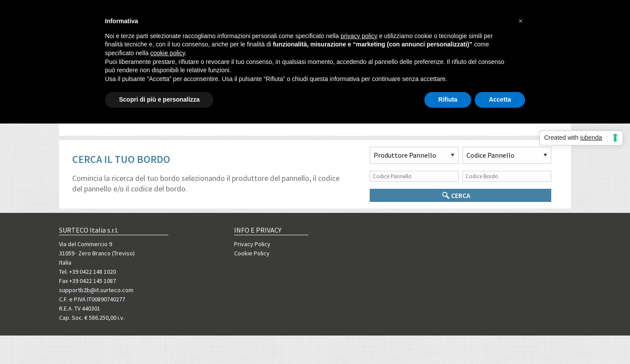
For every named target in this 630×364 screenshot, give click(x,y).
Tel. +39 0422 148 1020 (87, 272)
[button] (521, 21)
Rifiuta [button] (448, 99)
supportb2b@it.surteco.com (96, 290)
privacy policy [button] (359, 35)
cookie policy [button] (167, 53)
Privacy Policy (252, 244)
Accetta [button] (500, 99)
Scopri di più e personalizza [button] (159, 99)
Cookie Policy (252, 253)
